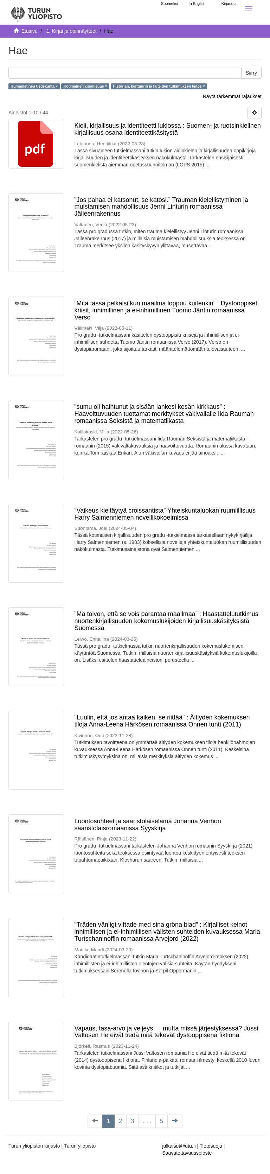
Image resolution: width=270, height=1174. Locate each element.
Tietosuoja (211, 1146)
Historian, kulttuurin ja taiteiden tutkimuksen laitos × (159, 86)
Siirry (251, 73)
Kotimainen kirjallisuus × (85, 86)
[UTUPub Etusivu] (36, 12)
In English (196, 3)
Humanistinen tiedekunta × (34, 86)
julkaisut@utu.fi (179, 1146)
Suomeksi (169, 3)
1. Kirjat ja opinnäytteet (71, 31)
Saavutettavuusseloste (187, 1153)
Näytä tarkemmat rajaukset (232, 96)
